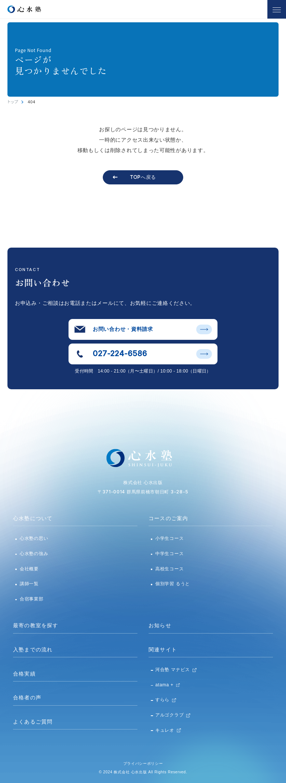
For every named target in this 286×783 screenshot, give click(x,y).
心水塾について (33, 518)
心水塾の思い (34, 538)
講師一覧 (29, 583)
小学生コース (169, 538)
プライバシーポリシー (143, 763)
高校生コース (169, 568)
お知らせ (160, 625)
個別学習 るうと (172, 583)
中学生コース (169, 553)
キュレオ (164, 730)
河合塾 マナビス (172, 669)
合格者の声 (27, 697)
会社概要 (29, 568)
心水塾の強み (34, 553)
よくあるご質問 (33, 722)
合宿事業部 (32, 599)
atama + (164, 684)
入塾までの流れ (33, 649)
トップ (12, 101)
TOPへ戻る (143, 177)
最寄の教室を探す (35, 625)
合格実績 (24, 674)
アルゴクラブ (169, 715)
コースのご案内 (168, 518)
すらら (162, 699)
